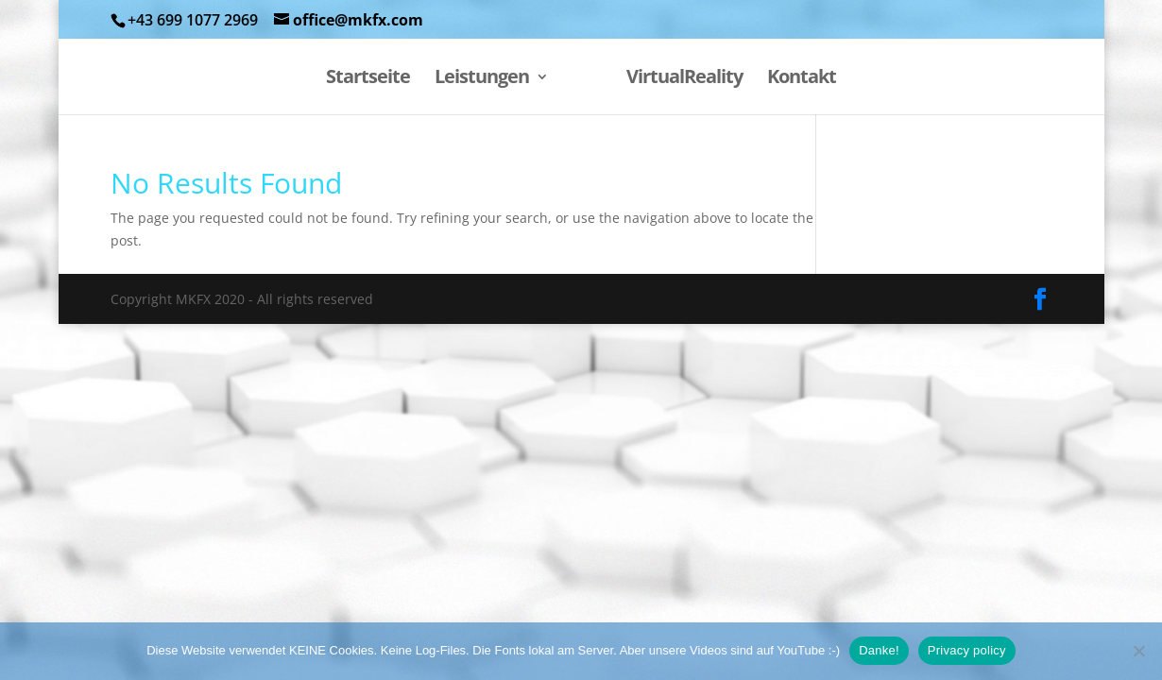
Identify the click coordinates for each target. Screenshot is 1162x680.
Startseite (368, 79)
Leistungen (482, 79)
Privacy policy (967, 650)
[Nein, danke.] (1138, 650)
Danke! (879, 650)
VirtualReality (684, 79)
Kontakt (801, 79)
